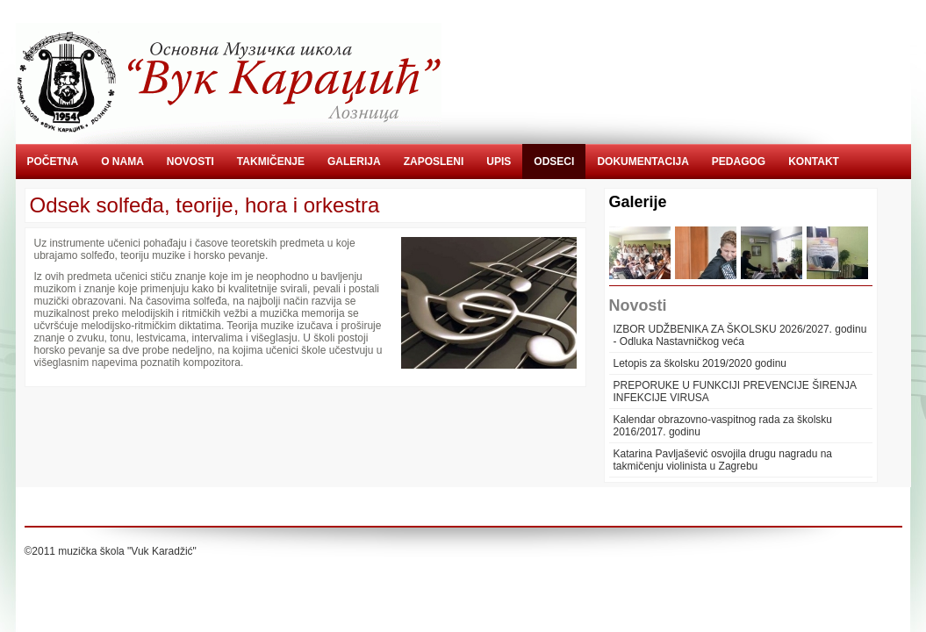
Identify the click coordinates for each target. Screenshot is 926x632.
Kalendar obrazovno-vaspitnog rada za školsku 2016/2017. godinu (723, 425)
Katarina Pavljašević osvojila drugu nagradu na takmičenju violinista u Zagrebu (723, 460)
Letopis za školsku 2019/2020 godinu (700, 363)
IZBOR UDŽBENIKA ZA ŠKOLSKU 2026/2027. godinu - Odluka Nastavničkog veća (740, 335)
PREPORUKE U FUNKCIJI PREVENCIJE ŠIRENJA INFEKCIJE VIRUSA (735, 391)
